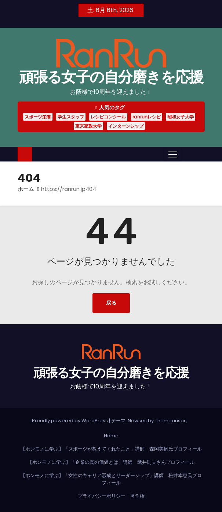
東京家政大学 (88, 126)
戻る (111, 302)
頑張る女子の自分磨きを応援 (111, 77)
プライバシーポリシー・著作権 (111, 496)
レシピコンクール (108, 117)
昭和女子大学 (180, 117)
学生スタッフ (71, 117)
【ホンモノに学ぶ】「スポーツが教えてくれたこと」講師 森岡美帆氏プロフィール (111, 448)
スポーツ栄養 (38, 117)
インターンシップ (125, 126)
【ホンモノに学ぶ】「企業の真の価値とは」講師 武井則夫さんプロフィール (111, 462)
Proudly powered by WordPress (70, 420)
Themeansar (170, 420)
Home (111, 435)
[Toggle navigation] (172, 154)
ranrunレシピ (146, 117)
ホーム (26, 189)
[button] (186, 154)
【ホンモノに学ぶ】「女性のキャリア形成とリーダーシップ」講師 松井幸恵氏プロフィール (111, 479)
